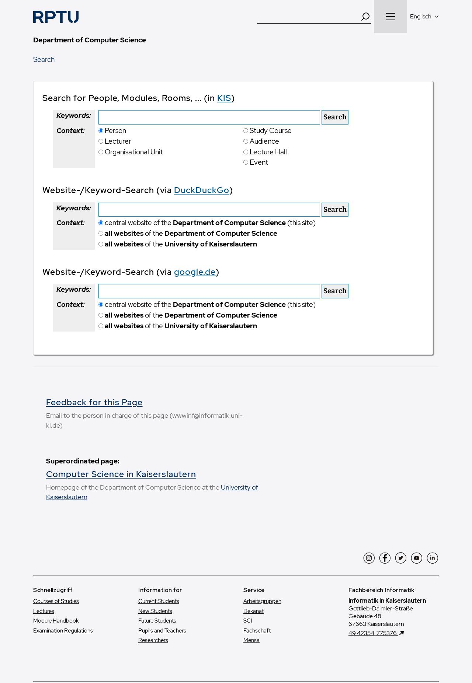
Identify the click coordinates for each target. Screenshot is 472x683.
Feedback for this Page (308, 402)
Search (44, 59)
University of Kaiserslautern (98, 435)
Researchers (153, 579)
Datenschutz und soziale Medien (262, 641)
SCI (247, 560)
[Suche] (308, 16)
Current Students (158, 540)
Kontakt (94, 641)
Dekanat (253, 550)
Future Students (157, 560)
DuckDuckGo (201, 190)
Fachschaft (257, 569)
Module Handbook (56, 560)
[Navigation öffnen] (390, 16)
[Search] (365, 16)
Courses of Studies (56, 540)
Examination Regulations (63, 569)
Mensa (251, 579)
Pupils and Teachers (162, 569)
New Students (155, 550)
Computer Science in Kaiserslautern (121, 412)
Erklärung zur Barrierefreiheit (350, 641)
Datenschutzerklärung (182, 641)
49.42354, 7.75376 (373, 572)
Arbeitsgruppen (262, 540)
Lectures (43, 550)
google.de (195, 271)
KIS (224, 98)
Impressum (128, 641)
